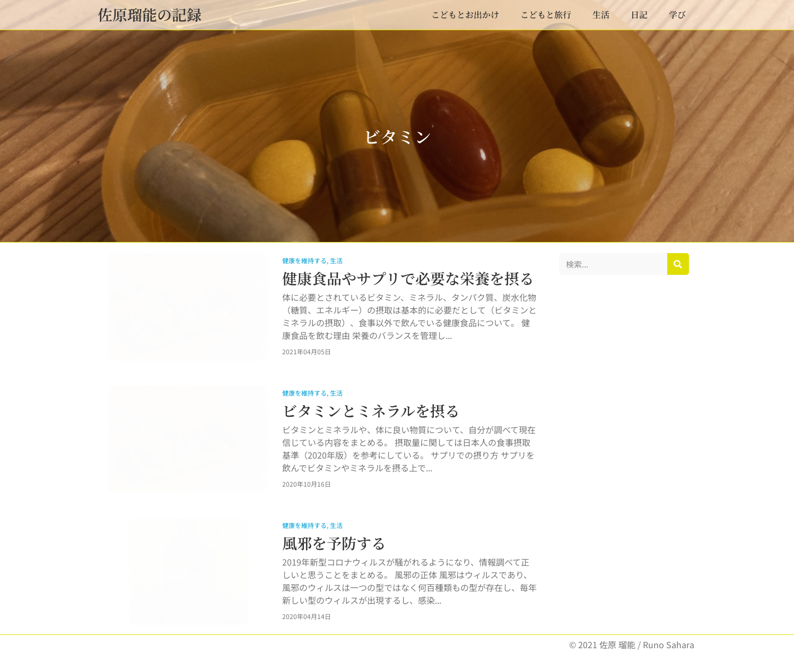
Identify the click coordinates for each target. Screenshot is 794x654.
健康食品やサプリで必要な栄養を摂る (408, 278)
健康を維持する (304, 260)
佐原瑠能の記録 (150, 14)
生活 (600, 14)
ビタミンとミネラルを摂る (371, 410)
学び (677, 14)
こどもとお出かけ (465, 14)
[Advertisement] (624, 444)
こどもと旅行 (545, 14)
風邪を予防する (334, 542)
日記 (639, 14)
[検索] (678, 264)
